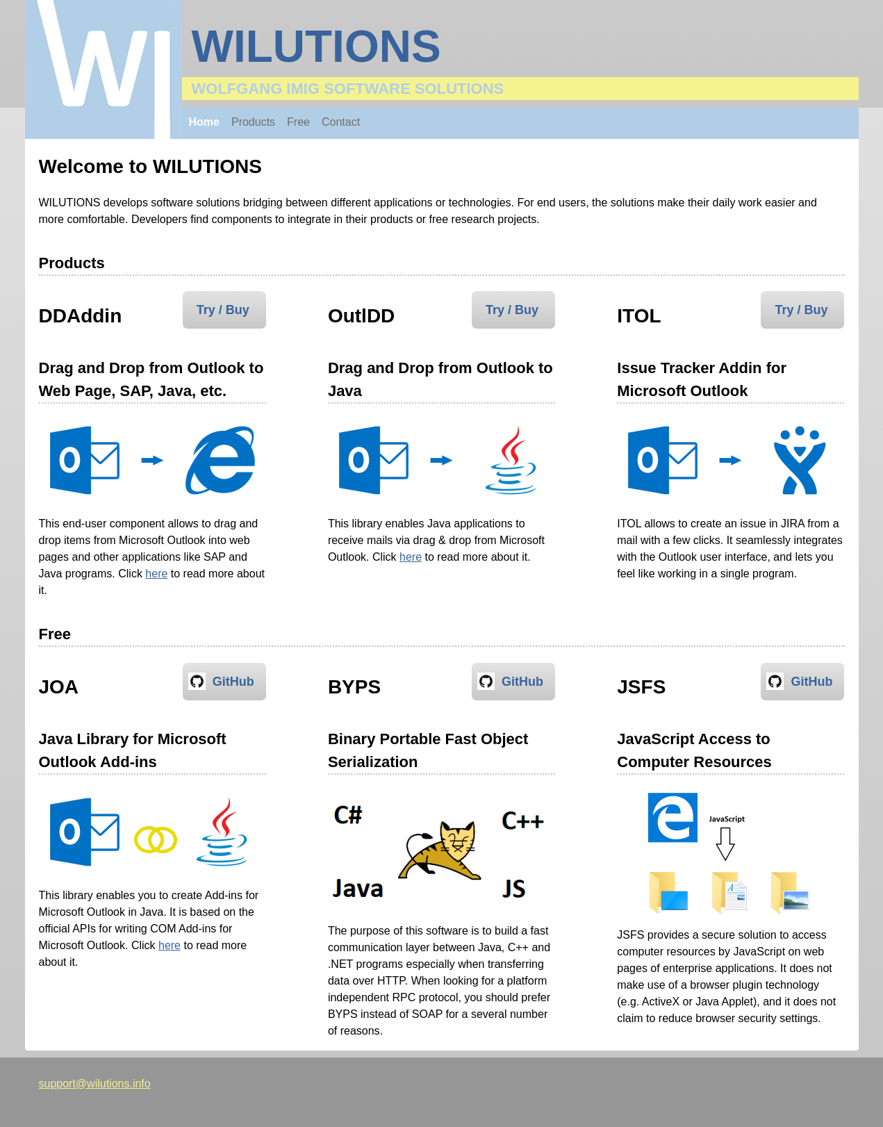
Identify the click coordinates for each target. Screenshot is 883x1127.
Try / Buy (223, 310)
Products (253, 122)
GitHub (233, 682)
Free (298, 122)
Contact (341, 122)
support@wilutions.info (95, 1083)
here (156, 573)
